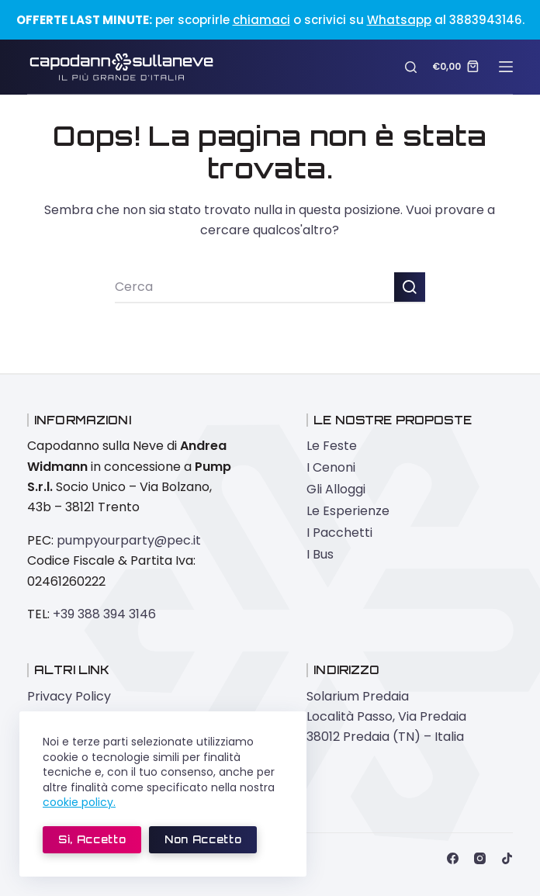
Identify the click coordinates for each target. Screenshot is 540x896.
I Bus (320, 554)
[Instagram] (480, 858)
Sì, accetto (92, 839)
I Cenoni (330, 467)
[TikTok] (507, 858)
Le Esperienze (347, 511)
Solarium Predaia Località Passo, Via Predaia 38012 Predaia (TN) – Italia (386, 716)
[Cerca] (411, 67)
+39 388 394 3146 (104, 614)
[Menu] (506, 67)
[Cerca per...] (254, 287)
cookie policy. (79, 802)
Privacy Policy (69, 696)
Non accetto (202, 839)
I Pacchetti (339, 532)
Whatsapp (399, 20)
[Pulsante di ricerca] (409, 287)
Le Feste (331, 446)
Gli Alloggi (335, 489)
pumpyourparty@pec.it (129, 540)
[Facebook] (453, 858)
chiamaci (261, 20)
